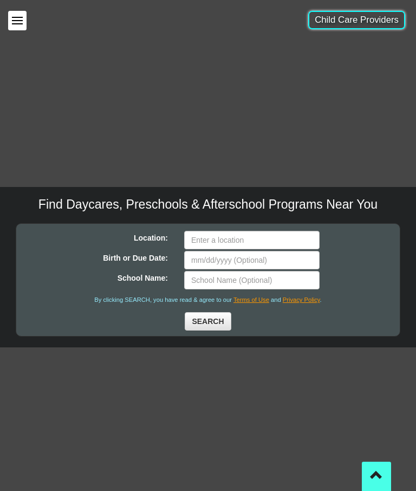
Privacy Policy (301, 299)
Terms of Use (251, 299)
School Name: (143, 278)
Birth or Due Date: (135, 258)
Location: (151, 238)
